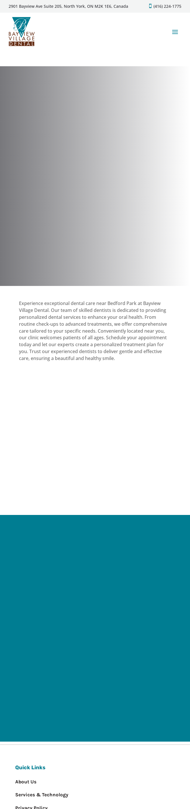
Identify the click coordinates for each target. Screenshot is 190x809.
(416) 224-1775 (166, 6)
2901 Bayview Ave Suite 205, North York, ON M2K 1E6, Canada (68, 6)
